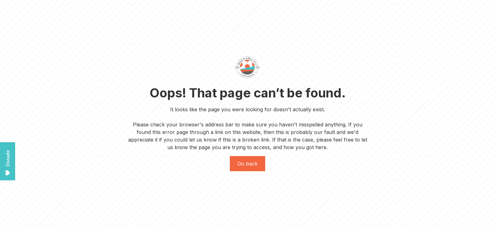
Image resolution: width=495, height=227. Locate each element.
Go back (247, 163)
